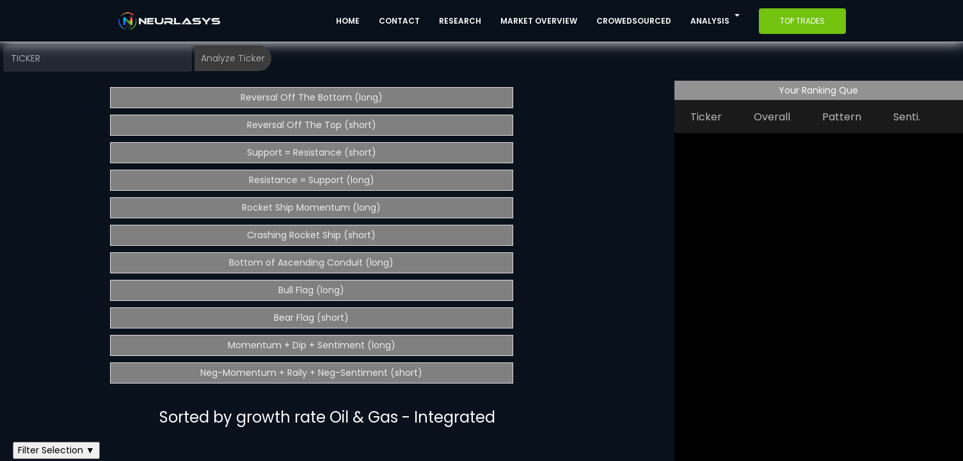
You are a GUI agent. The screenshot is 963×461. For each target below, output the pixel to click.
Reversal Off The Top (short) (311, 124)
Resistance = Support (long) (311, 180)
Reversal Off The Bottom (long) (312, 97)
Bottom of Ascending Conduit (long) (311, 262)
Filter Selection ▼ (56, 450)
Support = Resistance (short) (311, 152)
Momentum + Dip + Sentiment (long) (311, 345)
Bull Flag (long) (311, 290)
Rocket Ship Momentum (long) (311, 207)
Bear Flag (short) (311, 317)
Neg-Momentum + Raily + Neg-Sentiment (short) (311, 372)
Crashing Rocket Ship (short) (311, 235)
